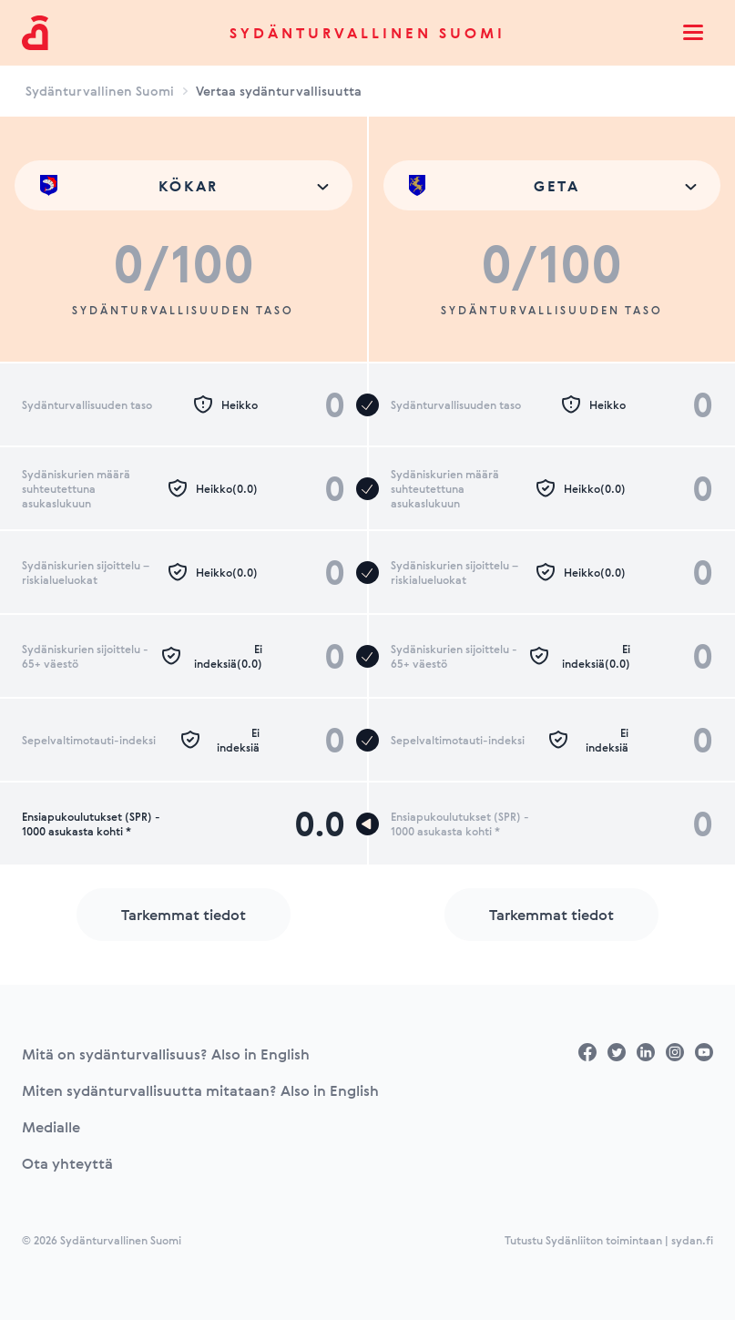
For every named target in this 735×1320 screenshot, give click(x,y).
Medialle (51, 1127)
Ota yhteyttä (67, 1163)
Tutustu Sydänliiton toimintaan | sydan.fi (609, 1240)
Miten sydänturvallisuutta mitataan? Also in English (200, 1090)
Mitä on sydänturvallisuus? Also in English (166, 1054)
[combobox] (183, 185)
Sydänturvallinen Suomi (367, 33)
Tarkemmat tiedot (183, 915)
